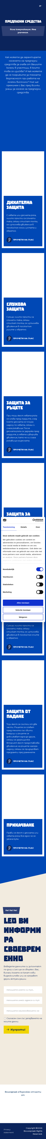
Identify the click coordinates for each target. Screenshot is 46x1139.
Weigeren (23, 617)
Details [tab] (24, 527)
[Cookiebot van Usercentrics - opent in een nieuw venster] (32, 520)
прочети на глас (23, 240)
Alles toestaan (23, 603)
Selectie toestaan (23, 610)
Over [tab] (38, 527)
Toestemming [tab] (9, 527)
